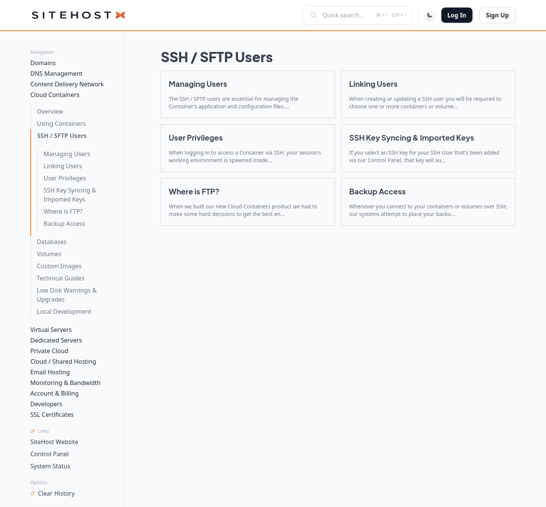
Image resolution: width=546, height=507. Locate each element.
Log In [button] (456, 15)
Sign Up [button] (497, 15)
